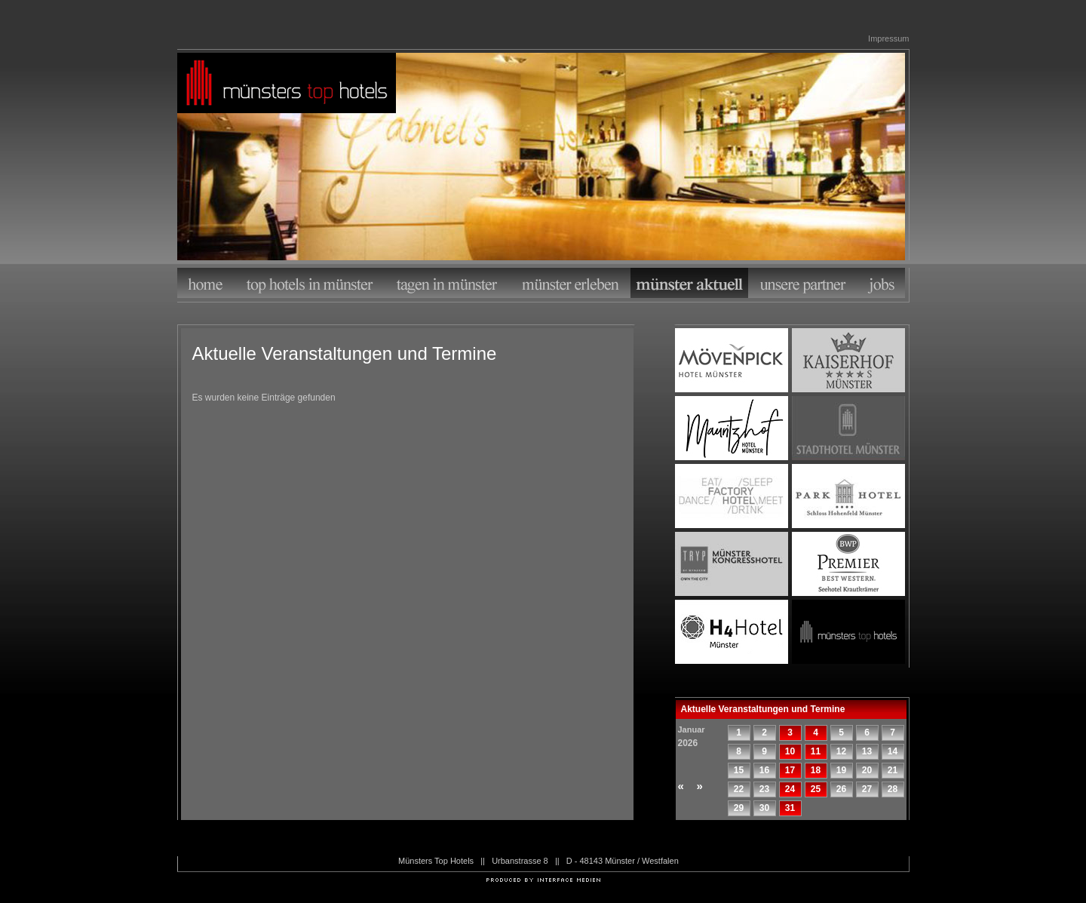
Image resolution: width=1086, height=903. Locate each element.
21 (892, 770)
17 (790, 770)
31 (790, 808)
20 (867, 770)
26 (841, 789)
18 (816, 770)
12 (841, 751)
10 (790, 751)
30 (764, 808)
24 (790, 789)
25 (816, 789)
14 (892, 751)
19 (841, 770)
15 (739, 770)
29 (739, 808)
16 (764, 770)
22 (739, 789)
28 (892, 789)
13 (867, 751)
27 (867, 789)
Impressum (888, 38)
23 (764, 789)
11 (816, 751)
